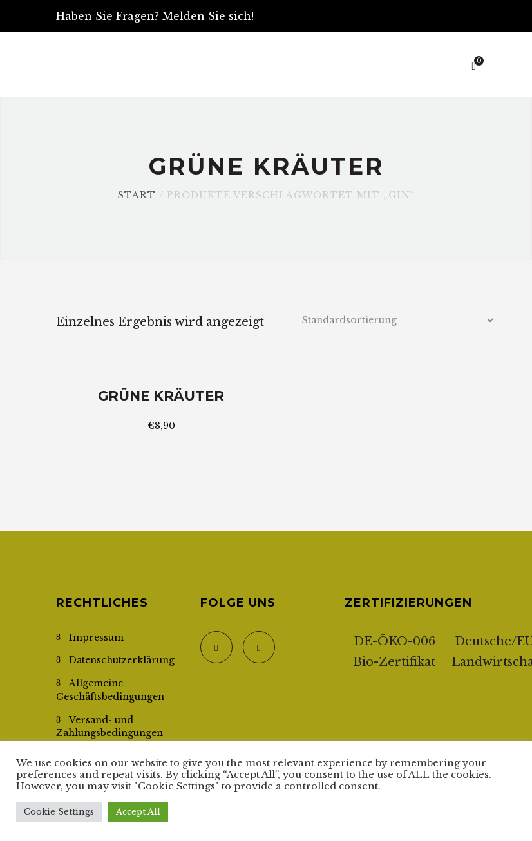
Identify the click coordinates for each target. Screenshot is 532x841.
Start (137, 195)
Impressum (96, 637)
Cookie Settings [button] (59, 811)
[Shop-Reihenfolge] (397, 320)
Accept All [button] (138, 811)
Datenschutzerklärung (122, 660)
